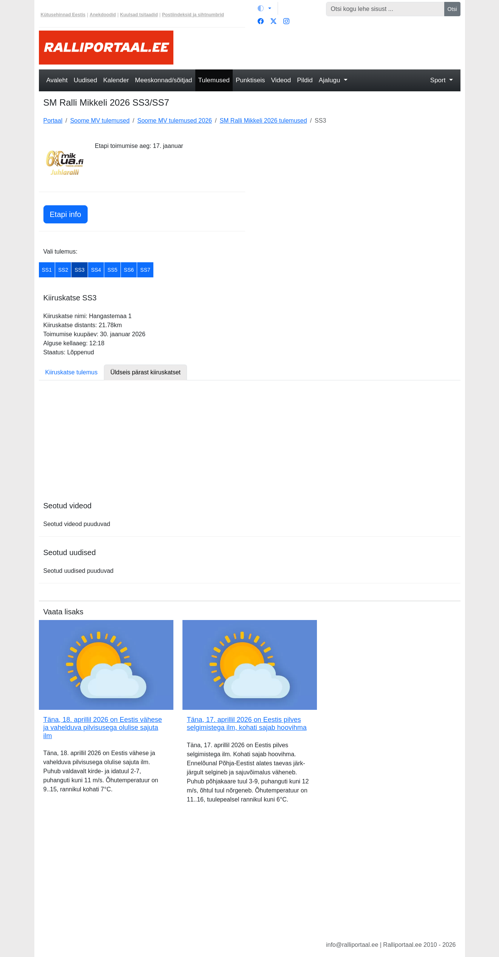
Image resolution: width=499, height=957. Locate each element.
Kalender (116, 80)
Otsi (452, 9)
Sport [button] (438, 80)
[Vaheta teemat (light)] (264, 8)
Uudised (85, 80)
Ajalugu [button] (330, 80)
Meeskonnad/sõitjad (163, 80)
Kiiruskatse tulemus (71, 372)
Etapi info (65, 214)
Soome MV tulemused (100, 120)
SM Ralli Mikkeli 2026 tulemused (263, 120)
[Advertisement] (321, 48)
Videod (281, 80)
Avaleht (57, 80)
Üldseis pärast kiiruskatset (145, 372)
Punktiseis (250, 80)
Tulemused (214, 80)
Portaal (53, 120)
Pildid (305, 80)
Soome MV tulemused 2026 (174, 120)
